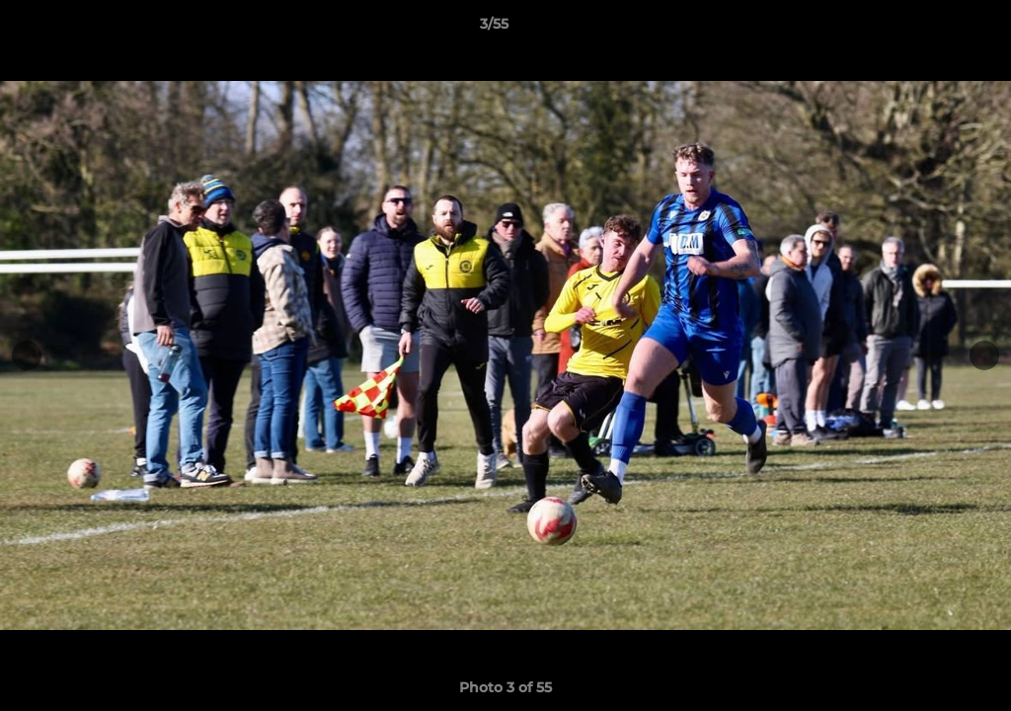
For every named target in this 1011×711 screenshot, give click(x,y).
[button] (928, 29)
